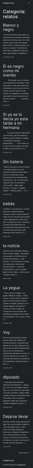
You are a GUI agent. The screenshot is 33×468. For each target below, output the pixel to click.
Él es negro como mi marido (13, 70)
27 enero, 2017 (7, 152)
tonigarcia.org (8, 3)
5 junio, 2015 (6, 236)
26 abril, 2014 (7, 278)
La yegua (11, 288)
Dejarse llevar (15, 416)
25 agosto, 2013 (7, 407)
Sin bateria (13, 161)
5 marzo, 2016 (7, 194)
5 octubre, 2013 (7, 368)
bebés (9, 203)
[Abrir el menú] (29, 3)
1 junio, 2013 (6, 446)
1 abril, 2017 (6, 105)
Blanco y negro (11, 27)
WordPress (21, 465)
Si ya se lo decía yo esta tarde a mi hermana (15, 121)
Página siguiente (24, 453)
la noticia (11, 246)
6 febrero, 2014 (7, 323)
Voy (6, 332)
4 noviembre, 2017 (8, 57)
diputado (11, 377)
